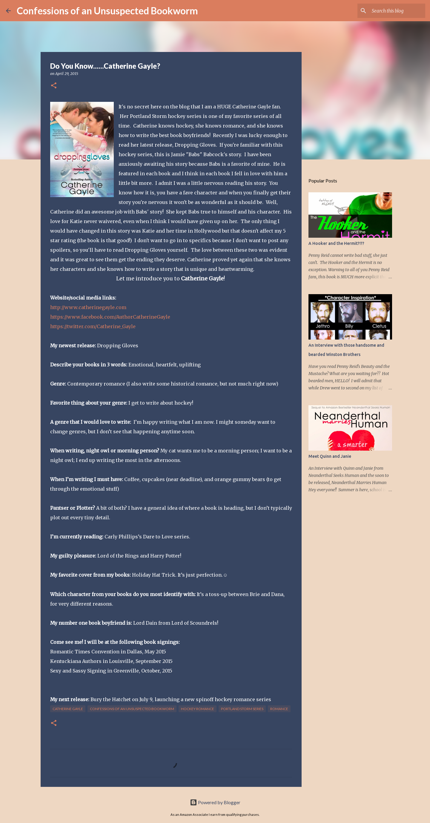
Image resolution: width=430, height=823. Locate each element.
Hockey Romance (197, 709)
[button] (53, 86)
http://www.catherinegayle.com (88, 307)
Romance (279, 709)
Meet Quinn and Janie (329, 456)
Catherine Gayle (68, 709)
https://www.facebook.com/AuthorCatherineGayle (110, 317)
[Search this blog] (394, 11)
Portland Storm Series (242, 709)
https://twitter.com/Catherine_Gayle (93, 326)
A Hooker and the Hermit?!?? (336, 243)
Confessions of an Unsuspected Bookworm (107, 10)
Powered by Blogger (215, 802)
